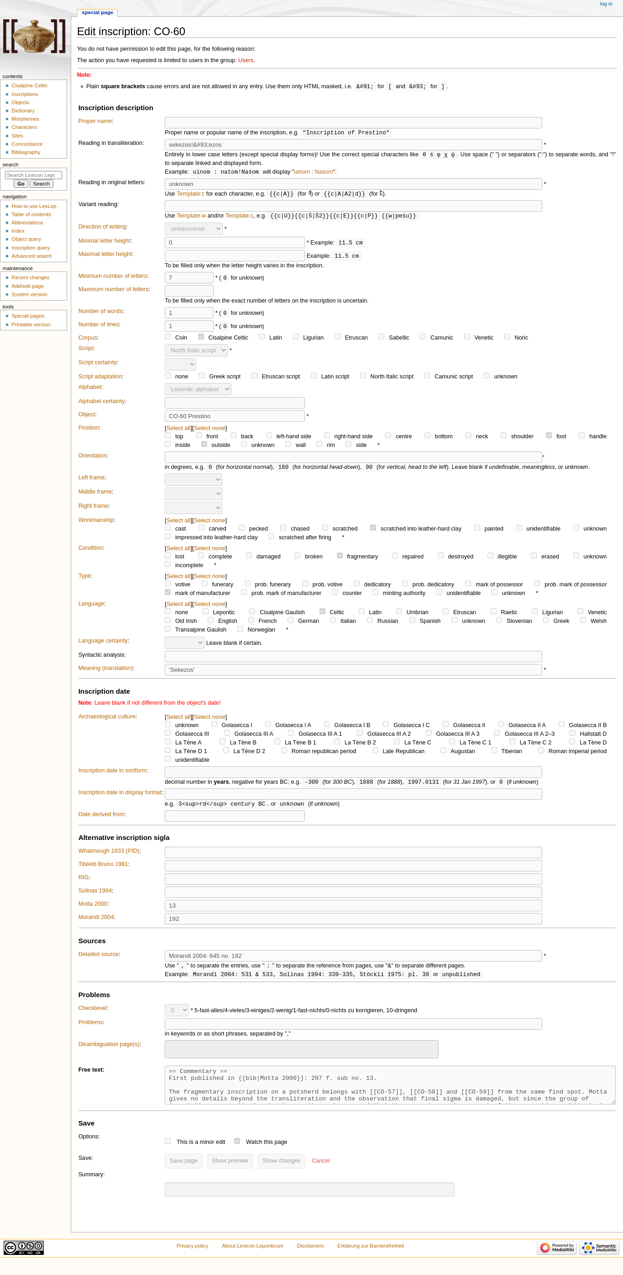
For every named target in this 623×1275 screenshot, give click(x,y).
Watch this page (267, 1154)
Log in (606, 3)
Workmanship (96, 523)
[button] (320, 1173)
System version (29, 294)
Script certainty (98, 365)
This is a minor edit (201, 1154)
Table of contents (31, 214)
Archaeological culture (107, 720)
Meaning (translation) (106, 671)
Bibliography (25, 152)
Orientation (93, 458)
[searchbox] (173, 1053)
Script (86, 351)
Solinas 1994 (95, 895)
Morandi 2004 (96, 921)
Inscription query (30, 247)
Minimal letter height (105, 243)
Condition (91, 551)
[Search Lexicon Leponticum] (33, 175)
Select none (209, 430)
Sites (17, 135)
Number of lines (99, 327)
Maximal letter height (105, 257)
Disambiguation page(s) (109, 1049)
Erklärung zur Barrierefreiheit (370, 1257)
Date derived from (102, 818)
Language (91, 607)
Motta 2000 (93, 908)
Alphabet (90, 390)
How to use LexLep (33, 206)
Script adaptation (100, 379)
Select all (179, 430)
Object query (26, 239)
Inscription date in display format (120, 796)
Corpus (88, 340)
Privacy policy (193, 1257)
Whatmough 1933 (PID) (109, 855)
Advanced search (31, 256)
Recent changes (30, 277)
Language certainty (103, 644)
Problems (91, 1027)
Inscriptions (24, 94)
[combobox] (302, 1054)
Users (245, 60)
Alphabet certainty (102, 404)
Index (17, 231)
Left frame (92, 481)
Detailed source (99, 958)
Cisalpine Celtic (29, 85)
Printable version (30, 324)
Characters (24, 127)
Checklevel (93, 1013)
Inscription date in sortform (113, 773)
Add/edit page (27, 286)
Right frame (94, 509)
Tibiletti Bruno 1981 (103, 868)
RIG (84, 881)
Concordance (26, 144)
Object (87, 417)
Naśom (324, 173)
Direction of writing (102, 229)
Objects (20, 102)
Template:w (191, 218)
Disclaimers (310, 1257)
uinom (302, 173)
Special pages (27, 316)
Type (85, 579)
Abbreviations (27, 222)
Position (89, 430)
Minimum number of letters (113, 279)
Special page (97, 12)
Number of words (101, 314)
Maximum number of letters (114, 292)
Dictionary (23, 110)
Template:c (190, 196)
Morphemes (25, 119)
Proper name (95, 121)
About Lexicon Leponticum (252, 1257)
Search (11, 164)
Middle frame (95, 495)
